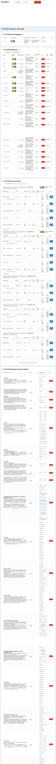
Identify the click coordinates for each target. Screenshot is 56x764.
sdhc (44, 728)
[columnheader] (6, 37)
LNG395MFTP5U (42, 474)
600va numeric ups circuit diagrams (43, 487)
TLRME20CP (41, 507)
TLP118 (40, 727)
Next (33, 173)
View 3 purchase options (10, 199)
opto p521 (41, 547)
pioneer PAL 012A (42, 481)
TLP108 (18, 425)
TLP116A (8, 427)
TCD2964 (40, 644)
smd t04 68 (41, 703)
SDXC (44, 727)
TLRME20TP (41, 514)
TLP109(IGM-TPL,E (19, 314)
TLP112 (24, 425)
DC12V (40, 467)
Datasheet (44, 41)
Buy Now (51, 197)
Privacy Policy (16, 761)
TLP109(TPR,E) (18, 241)
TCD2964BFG (41, 525)
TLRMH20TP (41, 625)
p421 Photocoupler (43, 433)
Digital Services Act (39, 761)
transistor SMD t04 (43, 652)
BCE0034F (41, 573)
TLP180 (44, 672)
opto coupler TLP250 (43, 587)
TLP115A (23, 426)
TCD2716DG (41, 636)
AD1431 (12, 463)
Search (37, 2)
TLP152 (44, 613)
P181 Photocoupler (43, 426)
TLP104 (45, 725)
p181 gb (40, 675)
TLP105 (15, 425)
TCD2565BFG (41, 528)
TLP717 (44, 677)
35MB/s (46, 737)
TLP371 (40, 670)
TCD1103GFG (41, 666)
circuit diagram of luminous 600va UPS (43, 500)
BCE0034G (41, 602)
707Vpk (40, 442)
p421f (40, 417)
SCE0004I (8, 660)
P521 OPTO (41, 534)
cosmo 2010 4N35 (42, 680)
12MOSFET (41, 720)
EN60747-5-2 (41, 379)
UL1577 (44, 376)
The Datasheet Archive (5, 2)
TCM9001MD (41, 638)
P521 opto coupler (42, 537)
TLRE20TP (41, 515)
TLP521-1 (40, 531)
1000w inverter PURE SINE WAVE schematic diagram (43, 484)
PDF (43, 59)
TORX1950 (41, 520)
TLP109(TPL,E (18, 196)
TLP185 (46, 576)
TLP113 (8, 426)
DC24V (44, 467)
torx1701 (41, 710)
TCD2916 (40, 641)
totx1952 (41, 522)
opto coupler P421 (42, 545)
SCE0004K (8, 563)
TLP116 (5, 427)
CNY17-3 (8, 425)
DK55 (40, 497)
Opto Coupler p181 (42, 539)
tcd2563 (45, 641)
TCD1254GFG (41, 653)
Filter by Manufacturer (8, 52)
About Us (50, 761)
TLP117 (11, 427)
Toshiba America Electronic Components (14, 187)
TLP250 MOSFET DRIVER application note (43, 430)
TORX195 (40, 562)
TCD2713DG (41, 643)
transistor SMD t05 (43, 661)
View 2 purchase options (10, 271)
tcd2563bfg (41, 705)
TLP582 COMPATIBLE (42, 434)
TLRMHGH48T (41, 504)
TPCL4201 (15, 727)
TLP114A (11, 426)
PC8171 (40, 613)
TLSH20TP (41, 509)
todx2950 (41, 523)
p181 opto (41, 576)
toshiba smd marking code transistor (43, 582)
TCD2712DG (41, 570)
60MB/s (40, 739)
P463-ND (45, 471)
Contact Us (46, 761)
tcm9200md (41, 564)
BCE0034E (41, 532)
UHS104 (40, 725)
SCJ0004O (17, 633)
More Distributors (6, 229)
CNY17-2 (5, 425)
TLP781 (40, 678)
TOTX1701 (41, 663)
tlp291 (45, 515)
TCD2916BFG (41, 633)
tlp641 (40, 677)
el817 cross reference (43, 608)
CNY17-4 (12, 425)
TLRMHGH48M (41, 506)
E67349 (40, 377)
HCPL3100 (41, 611)
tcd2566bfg (41, 517)
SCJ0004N (17, 704)
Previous (23, 173)
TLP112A (5, 426)
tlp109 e (40, 384)
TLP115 (20, 426)
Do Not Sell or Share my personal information (27, 761)
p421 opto (41, 542)
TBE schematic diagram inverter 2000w (43, 495)
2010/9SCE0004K (42, 551)
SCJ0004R (17, 517)
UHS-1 (45, 730)
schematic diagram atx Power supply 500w (43, 479)
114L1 (40, 376)
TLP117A (45, 675)
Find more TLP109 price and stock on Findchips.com (28, 362)
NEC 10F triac (41, 420)
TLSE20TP (41, 512)
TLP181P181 (41, 683)
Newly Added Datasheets (8, 761)
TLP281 (40, 672)
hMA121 (40, 685)
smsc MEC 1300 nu (42, 492)
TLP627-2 (45, 669)
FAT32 (45, 722)
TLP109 (4, 41)
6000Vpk (44, 442)
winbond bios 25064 (42, 489)
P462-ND (40, 471)
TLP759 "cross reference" (43, 424)
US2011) (40, 476)
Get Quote (51, 357)
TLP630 (44, 670)
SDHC (44, 742)
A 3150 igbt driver (42, 422)
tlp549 (45, 611)
